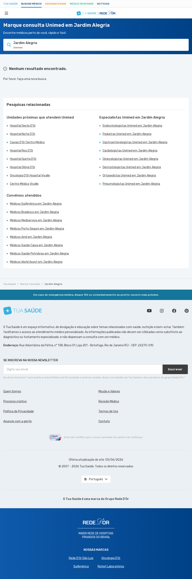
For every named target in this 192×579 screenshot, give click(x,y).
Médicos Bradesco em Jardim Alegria (34, 212)
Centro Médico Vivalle (24, 184)
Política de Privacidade (18, 411)
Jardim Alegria (53, 284)
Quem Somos (12, 391)
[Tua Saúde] (22, 311)
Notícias (103, 3)
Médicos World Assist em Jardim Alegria (36, 262)
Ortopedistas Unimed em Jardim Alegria (129, 175)
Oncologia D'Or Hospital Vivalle (30, 175)
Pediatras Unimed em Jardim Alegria (127, 134)
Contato (104, 421)
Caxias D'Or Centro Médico (27, 142)
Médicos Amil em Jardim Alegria (31, 237)
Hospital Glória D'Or (22, 167)
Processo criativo (15, 401)
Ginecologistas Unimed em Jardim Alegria (130, 159)
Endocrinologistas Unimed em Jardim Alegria (132, 125)
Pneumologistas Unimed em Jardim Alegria (131, 184)
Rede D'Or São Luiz (81, 558)
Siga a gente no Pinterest (187, 311)
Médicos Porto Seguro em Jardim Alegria (37, 228)
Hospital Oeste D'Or (23, 125)
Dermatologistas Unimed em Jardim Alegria (132, 167)
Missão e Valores (109, 391)
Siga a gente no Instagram (162, 311)
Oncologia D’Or (110, 558)
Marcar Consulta (30, 284)
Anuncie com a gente (17, 421)
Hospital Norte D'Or (22, 134)
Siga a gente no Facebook (174, 311)
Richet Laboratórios (111, 566)
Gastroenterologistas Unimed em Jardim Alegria (135, 142)
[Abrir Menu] (6, 13)
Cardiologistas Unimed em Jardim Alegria (130, 150)
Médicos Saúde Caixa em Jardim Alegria (36, 245)
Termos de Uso (108, 411)
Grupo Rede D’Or (117, 499)
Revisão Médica (108, 401)
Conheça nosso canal (149, 311)
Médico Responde (82, 3)
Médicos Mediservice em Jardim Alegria (36, 220)
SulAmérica (81, 566)
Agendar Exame (55, 3)
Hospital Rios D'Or (21, 150)
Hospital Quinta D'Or (23, 159)
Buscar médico (31, 3)
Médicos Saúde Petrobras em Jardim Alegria (39, 253)
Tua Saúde (10, 3)
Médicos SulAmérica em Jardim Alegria (36, 204)
